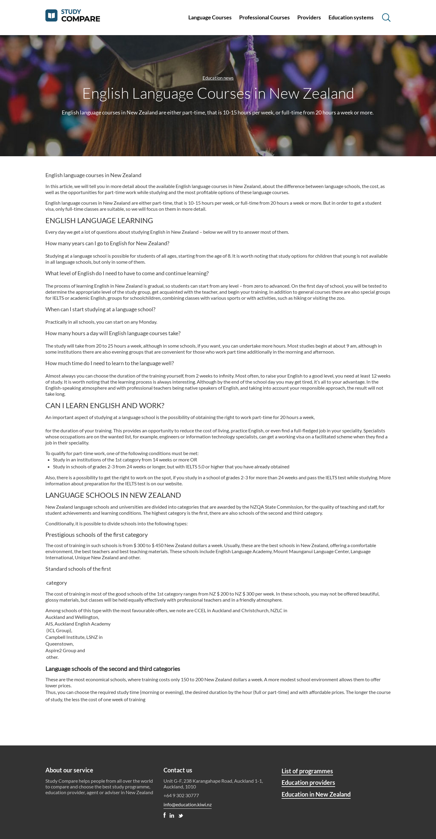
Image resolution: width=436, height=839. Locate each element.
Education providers (308, 782)
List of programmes (307, 771)
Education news (218, 78)
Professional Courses (264, 17)
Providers (309, 17)
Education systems (351, 17)
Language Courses (210, 17)
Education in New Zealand (316, 794)
